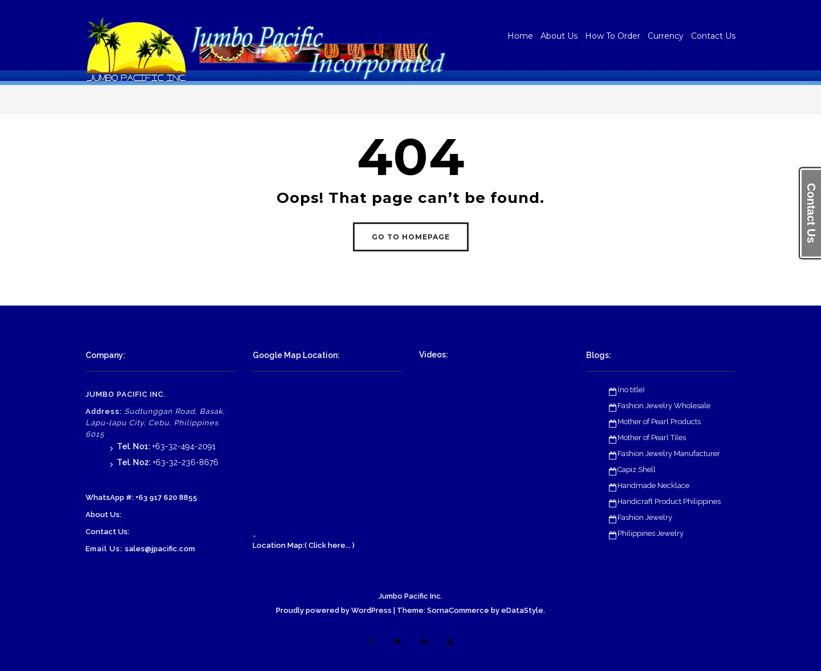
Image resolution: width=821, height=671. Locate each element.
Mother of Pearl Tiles (651, 437)
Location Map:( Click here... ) (304, 545)
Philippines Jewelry (650, 533)
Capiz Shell (636, 469)
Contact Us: (107, 531)
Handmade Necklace (653, 485)
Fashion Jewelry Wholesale (663, 405)
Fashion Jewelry (644, 517)
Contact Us (713, 36)
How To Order (612, 36)
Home (520, 36)
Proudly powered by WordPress (334, 610)
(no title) (631, 389)
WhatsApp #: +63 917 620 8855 (141, 497)
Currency (666, 36)
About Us (559, 36)
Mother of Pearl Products (659, 421)
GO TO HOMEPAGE (411, 237)
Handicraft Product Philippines (669, 501)
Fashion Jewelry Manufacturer (668, 453)
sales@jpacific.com (160, 548)
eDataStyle (522, 610)
